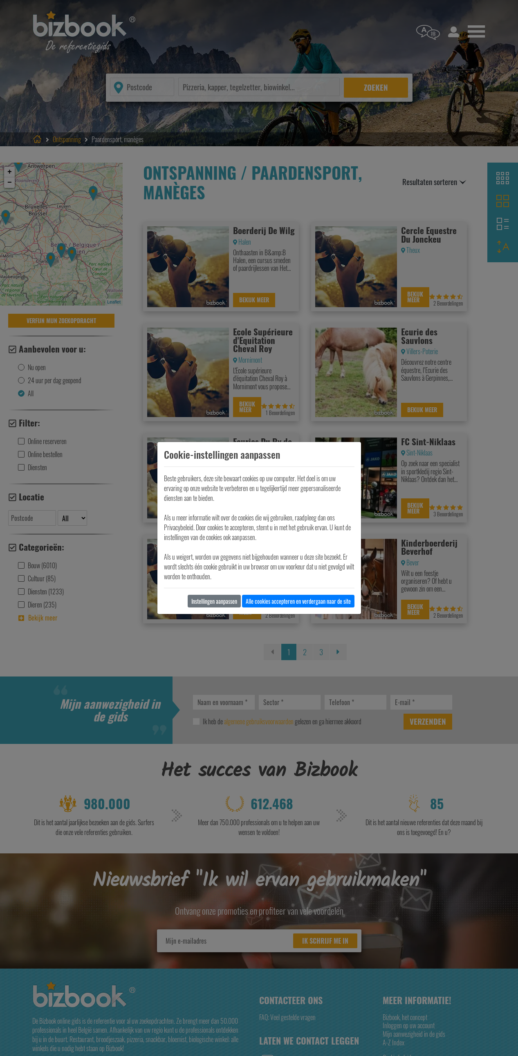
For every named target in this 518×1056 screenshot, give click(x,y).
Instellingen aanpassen (214, 601)
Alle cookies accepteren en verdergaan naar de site (298, 601)
